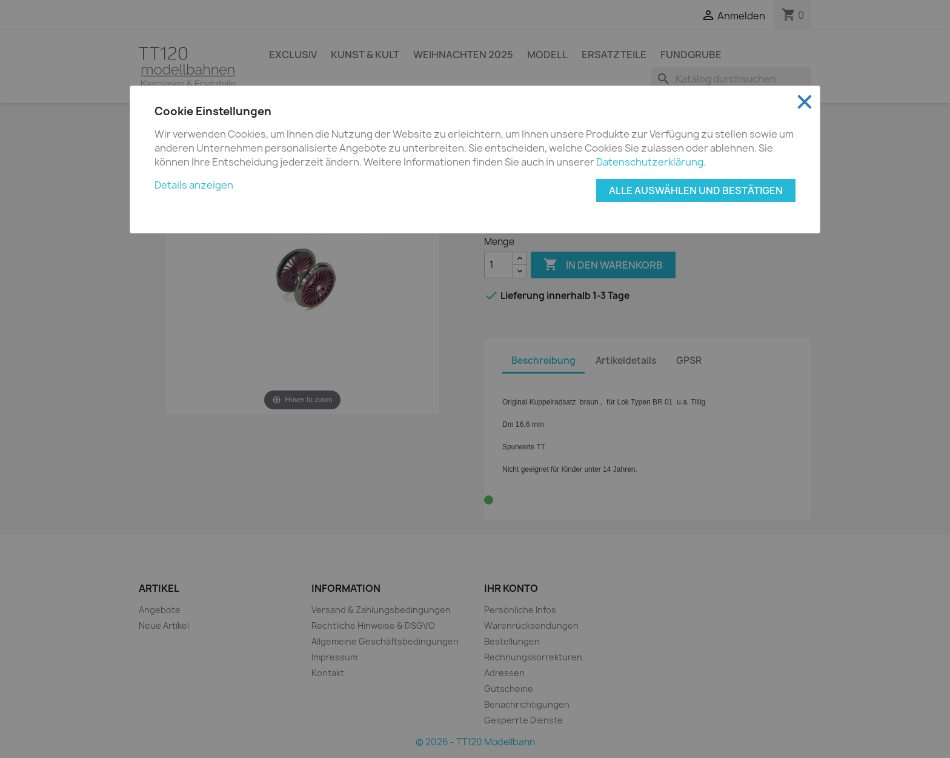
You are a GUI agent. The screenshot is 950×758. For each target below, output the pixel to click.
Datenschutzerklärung (649, 162)
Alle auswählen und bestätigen (696, 190)
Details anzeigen (193, 185)
